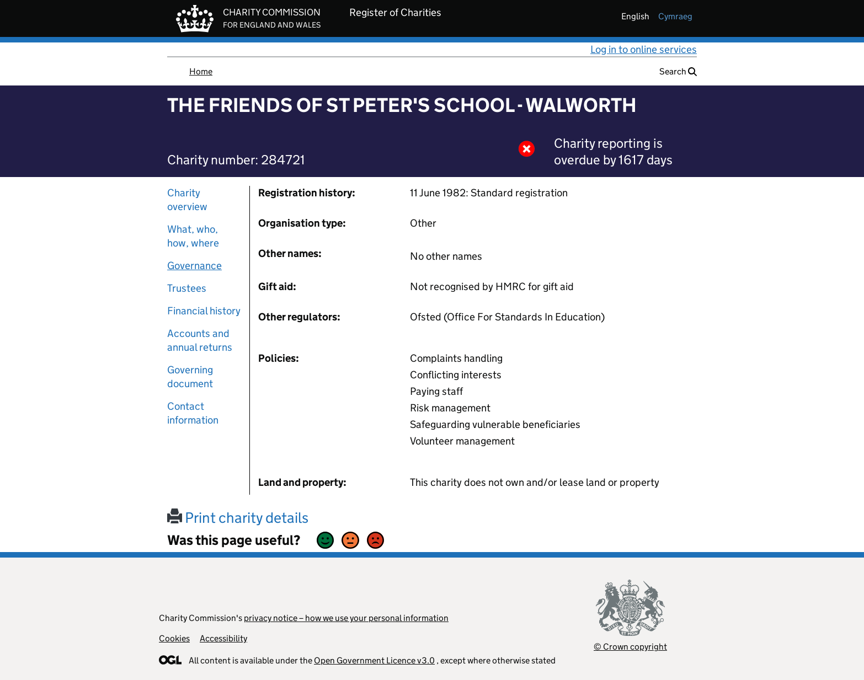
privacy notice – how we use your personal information (346, 618)
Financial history (204, 310)
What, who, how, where (193, 236)
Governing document (190, 376)
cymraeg (675, 16)
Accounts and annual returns (199, 340)
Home (200, 71)
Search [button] (678, 71)
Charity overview (187, 199)
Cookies (174, 638)
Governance (194, 265)
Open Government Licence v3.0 (374, 660)
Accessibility (223, 638)
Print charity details (237, 517)
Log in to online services (643, 49)
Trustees (186, 288)
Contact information (192, 413)
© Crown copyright (630, 646)
